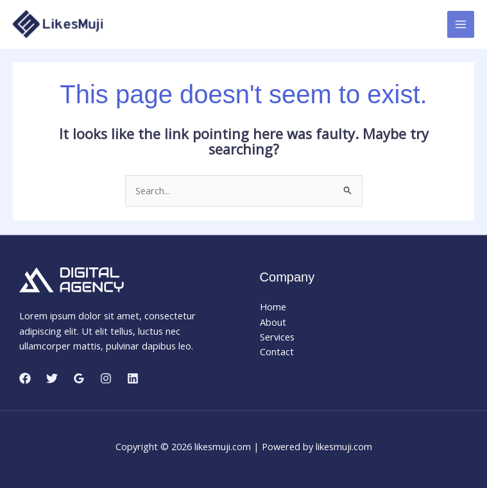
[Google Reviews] (79, 378)
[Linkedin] (133, 378)
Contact (277, 351)
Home (273, 306)
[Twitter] (52, 378)
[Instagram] (106, 378)
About (273, 322)
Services (277, 336)
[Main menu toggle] (460, 24)
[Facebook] (25, 378)
